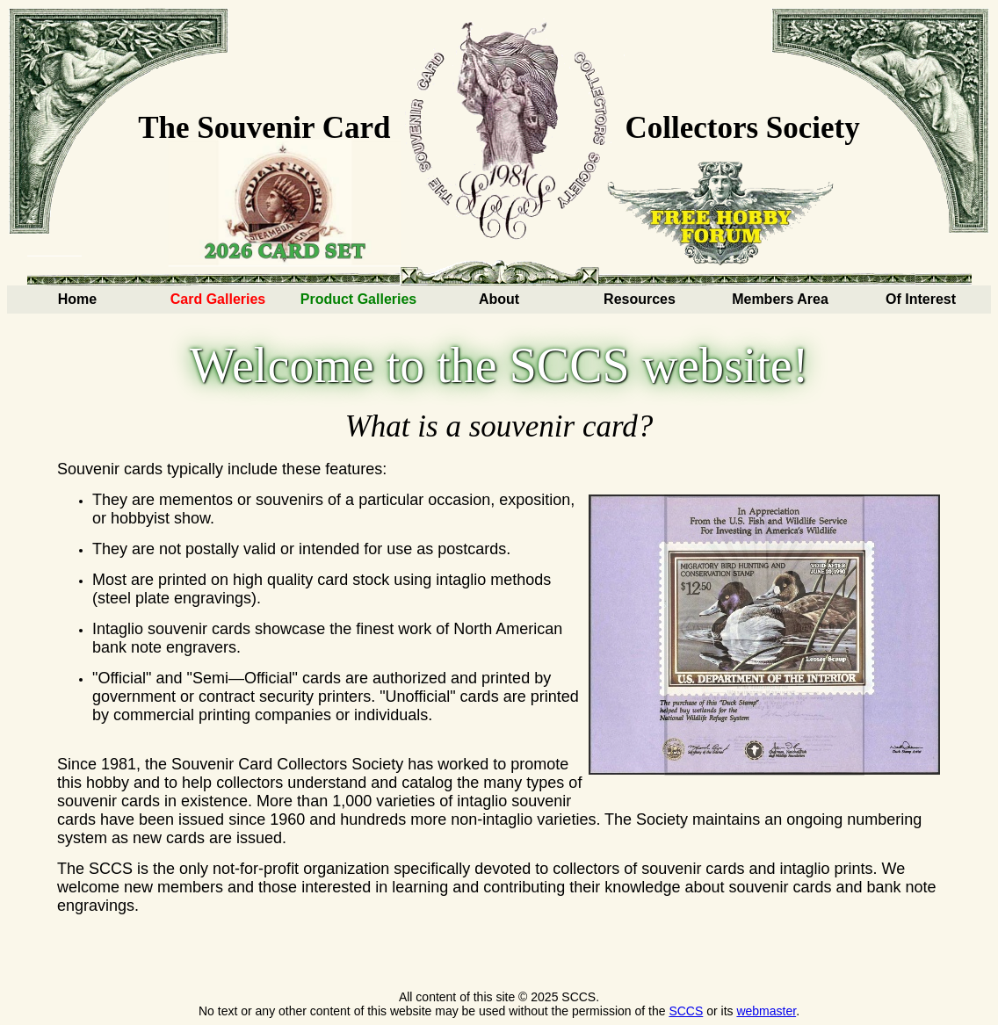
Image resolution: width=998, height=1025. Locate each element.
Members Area (780, 299)
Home (77, 299)
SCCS (686, 1011)
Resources (640, 299)
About (499, 299)
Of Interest (921, 299)
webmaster (766, 1011)
